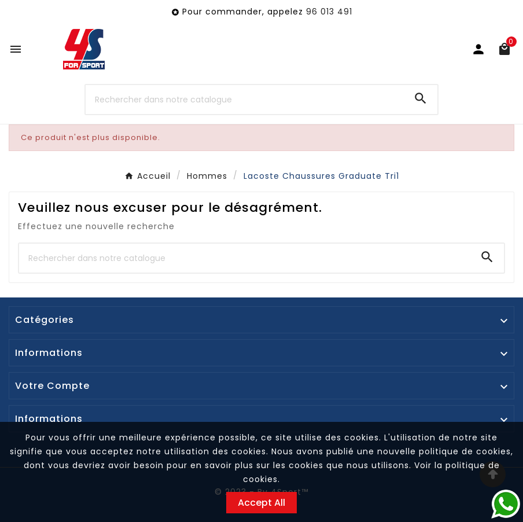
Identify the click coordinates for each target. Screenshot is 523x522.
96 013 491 (329, 11)
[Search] (420, 98)
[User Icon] (478, 49)
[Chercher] (245, 99)
